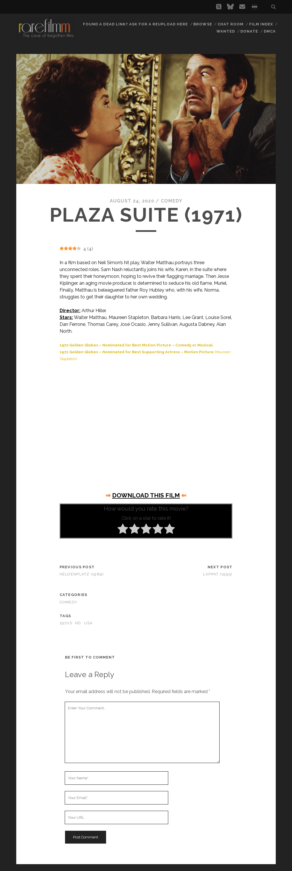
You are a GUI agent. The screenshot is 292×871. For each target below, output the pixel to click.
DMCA (270, 31)
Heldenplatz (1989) (82, 574)
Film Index (261, 24)
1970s (66, 623)
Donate (249, 31)
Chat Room (231, 24)
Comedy (171, 201)
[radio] (122, 529)
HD (78, 623)
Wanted (225, 31)
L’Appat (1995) (218, 574)
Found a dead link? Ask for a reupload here (135, 24)
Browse (202, 24)
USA (88, 623)
